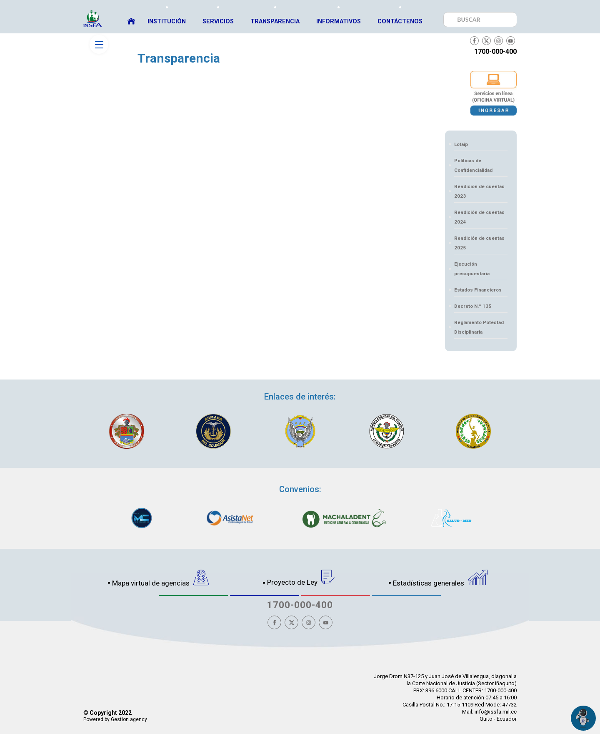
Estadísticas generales (440, 578)
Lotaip (461, 144)
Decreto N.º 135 (472, 306)
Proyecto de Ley (301, 578)
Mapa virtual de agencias (160, 578)
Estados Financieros (478, 290)
